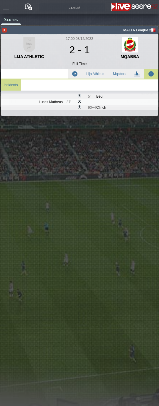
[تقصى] (72, 7)
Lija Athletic (95, 74)
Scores (11, 19)
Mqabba (119, 74)
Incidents (11, 85)
